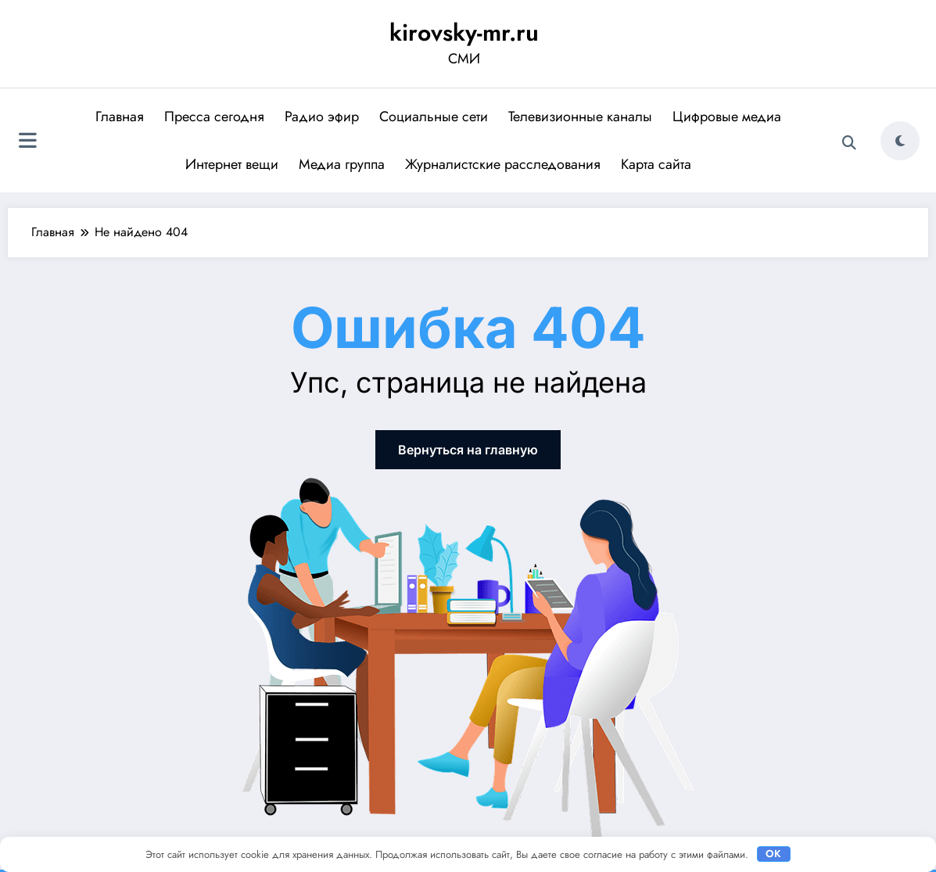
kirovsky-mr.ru (464, 32)
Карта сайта (656, 164)
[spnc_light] (900, 140)
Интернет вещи (231, 164)
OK (773, 853)
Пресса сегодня (214, 116)
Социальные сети (433, 116)
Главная (119, 116)
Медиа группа (342, 164)
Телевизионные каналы (580, 116)
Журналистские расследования (503, 164)
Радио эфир (322, 116)
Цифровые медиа (726, 116)
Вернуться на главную (468, 450)
